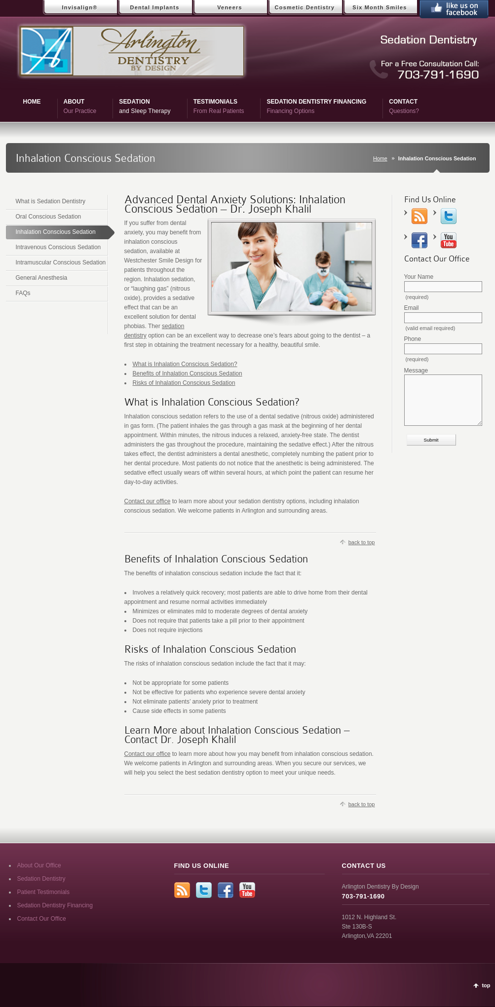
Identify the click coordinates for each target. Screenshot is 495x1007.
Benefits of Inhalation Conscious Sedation (187, 373)
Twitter (449, 216)
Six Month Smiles (379, 7)
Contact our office (147, 501)
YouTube (449, 240)
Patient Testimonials (43, 892)
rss (419, 216)
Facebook (419, 240)
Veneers (229, 7)
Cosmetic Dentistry (305, 7)
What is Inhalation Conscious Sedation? (185, 364)
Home (380, 158)
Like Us (454, 9)
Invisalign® (79, 7)
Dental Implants (155, 7)
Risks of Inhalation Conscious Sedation (184, 382)
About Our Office (39, 865)
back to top (361, 542)
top (486, 985)
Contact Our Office (41, 918)
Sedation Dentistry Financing (55, 905)
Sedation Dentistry (41, 878)
